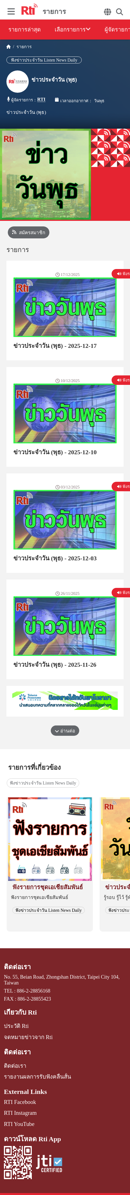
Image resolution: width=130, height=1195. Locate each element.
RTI (41, 99)
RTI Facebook (20, 1102)
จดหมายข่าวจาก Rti (28, 1037)
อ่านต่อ (65, 731)
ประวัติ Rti (16, 1026)
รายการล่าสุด (24, 29)
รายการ (23, 46)
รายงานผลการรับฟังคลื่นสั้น (37, 1077)
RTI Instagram (20, 1113)
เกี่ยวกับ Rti (20, 1012)
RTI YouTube (19, 1124)
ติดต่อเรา (17, 967)
